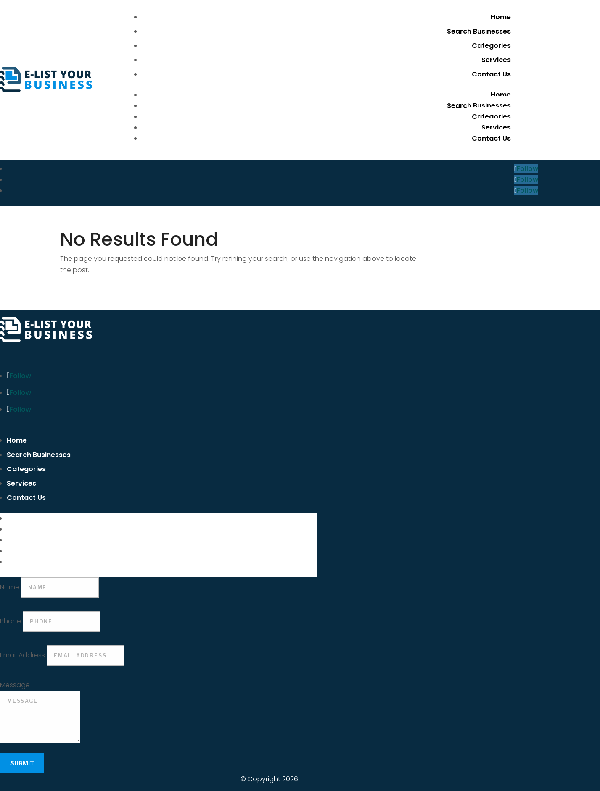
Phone (10, 621)
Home (501, 17)
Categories (491, 45)
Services (496, 60)
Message (15, 685)
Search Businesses (479, 31)
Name (9, 587)
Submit (22, 763)
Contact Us (491, 74)
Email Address (22, 655)
